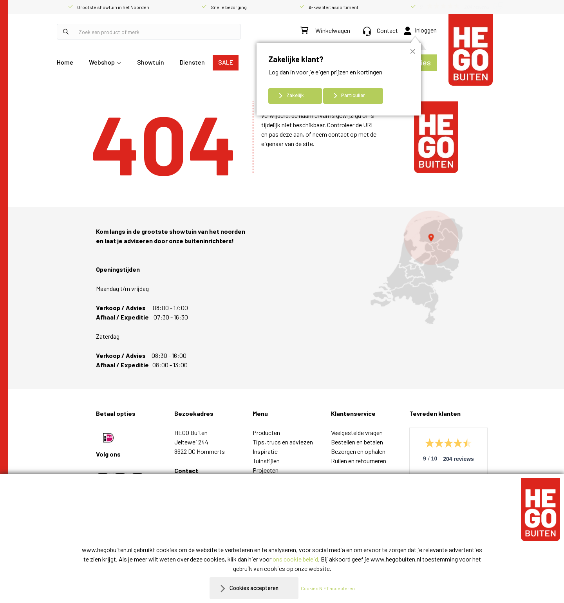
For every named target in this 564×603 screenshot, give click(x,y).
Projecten (265, 470)
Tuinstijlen (266, 460)
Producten (266, 432)
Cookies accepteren (254, 588)
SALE (225, 62)
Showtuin (150, 62)
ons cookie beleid (295, 559)
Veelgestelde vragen (357, 432)
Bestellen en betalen (357, 442)
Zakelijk (295, 95)
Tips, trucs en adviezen (283, 442)
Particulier (353, 95)
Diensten (192, 62)
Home (65, 62)
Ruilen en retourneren (358, 460)
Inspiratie (265, 451)
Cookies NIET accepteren (332, 588)
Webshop (102, 62)
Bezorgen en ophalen (358, 451)
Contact (380, 30)
